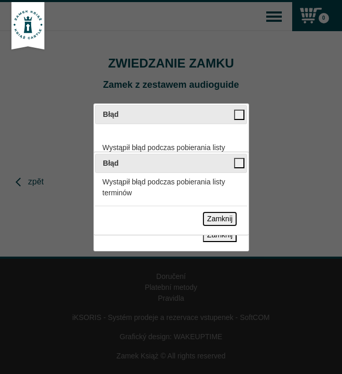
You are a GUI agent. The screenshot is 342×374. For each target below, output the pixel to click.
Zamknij (219, 219)
